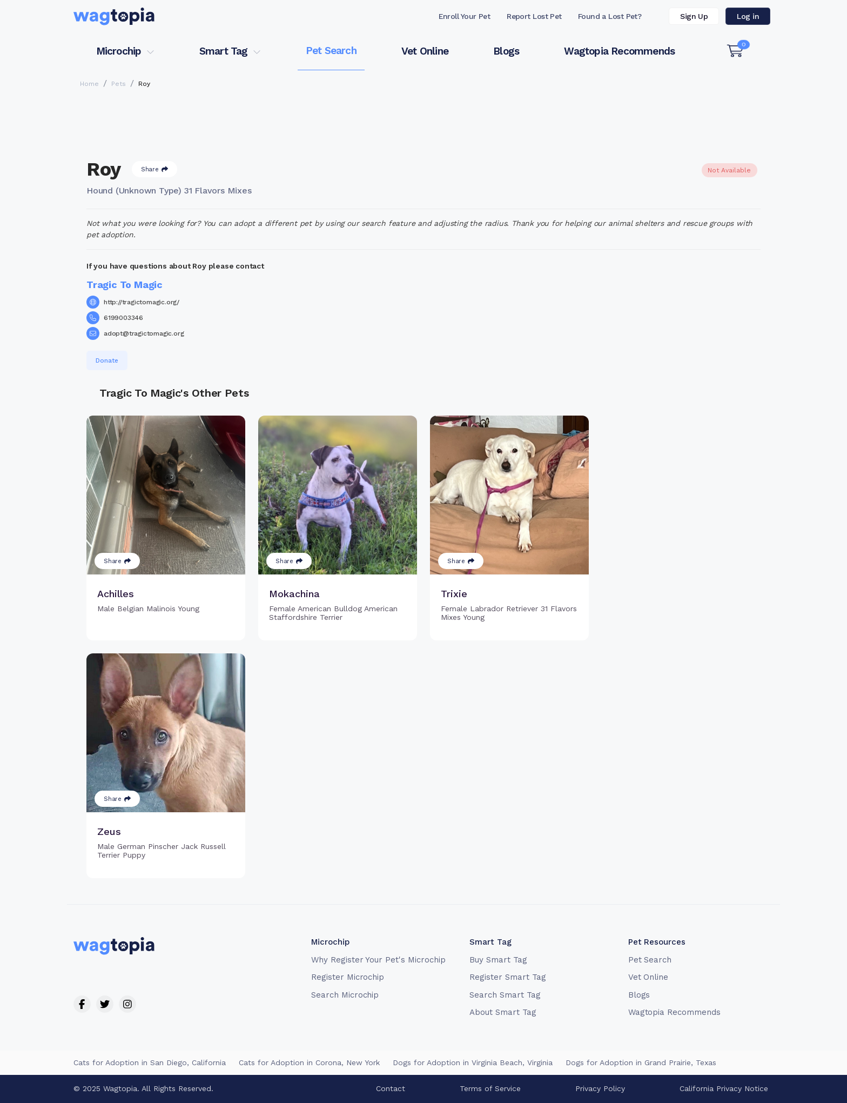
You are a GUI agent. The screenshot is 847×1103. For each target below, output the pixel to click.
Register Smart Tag (507, 977)
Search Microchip (345, 995)
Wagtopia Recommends (619, 51)
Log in (748, 16)
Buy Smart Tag (498, 960)
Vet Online (424, 51)
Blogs (506, 51)
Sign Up (694, 16)
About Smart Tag (502, 1012)
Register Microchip (347, 977)
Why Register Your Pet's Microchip (378, 960)
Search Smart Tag (504, 995)
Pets (118, 84)
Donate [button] (107, 360)
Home (89, 84)
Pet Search (331, 50)
